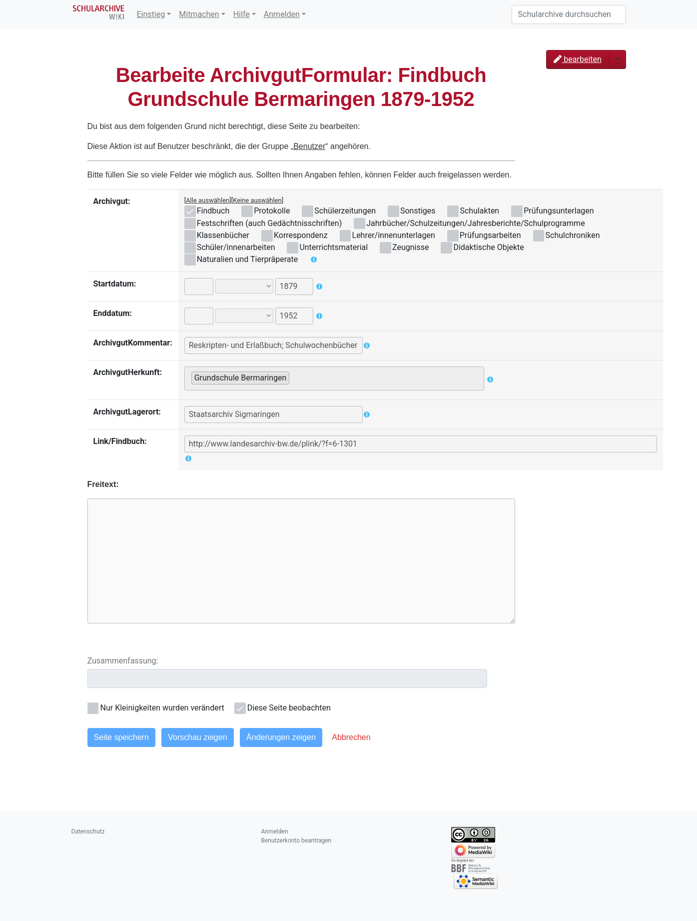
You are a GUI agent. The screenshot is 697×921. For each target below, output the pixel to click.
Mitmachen (199, 14)
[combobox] (334, 378)
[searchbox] (295, 378)
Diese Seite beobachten (289, 707)
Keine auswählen (257, 200)
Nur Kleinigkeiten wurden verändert (162, 707)
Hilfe (241, 14)
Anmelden (282, 14)
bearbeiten (577, 59)
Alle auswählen (207, 200)
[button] (351, 737)
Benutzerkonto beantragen (296, 840)
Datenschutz (88, 831)
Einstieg (151, 14)
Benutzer (309, 146)
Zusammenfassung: (122, 661)
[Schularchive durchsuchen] (569, 14)
